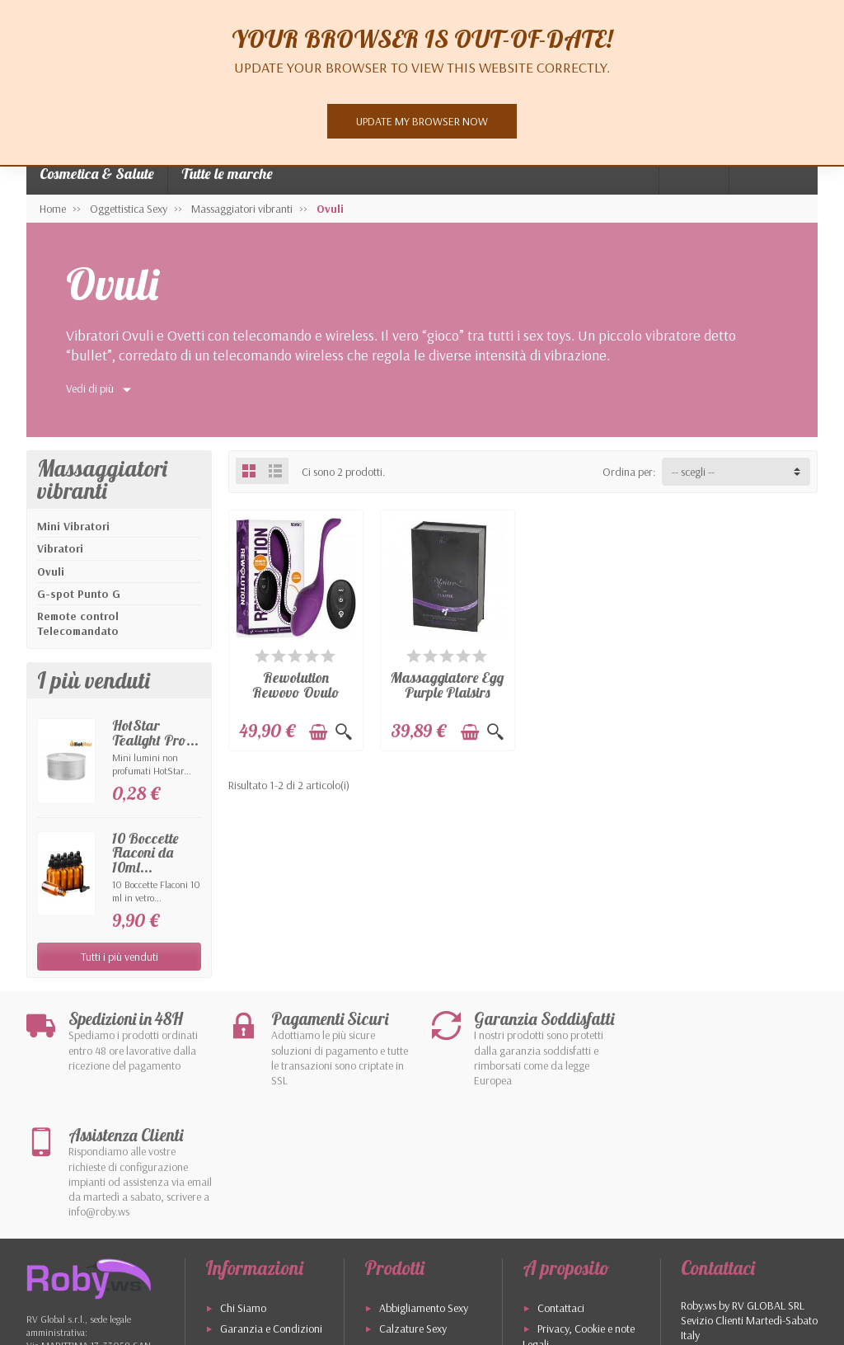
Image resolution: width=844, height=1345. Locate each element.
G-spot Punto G (78, 593)
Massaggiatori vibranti (102, 479)
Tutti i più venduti (119, 956)
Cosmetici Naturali (420, 1254)
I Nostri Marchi (412, 1274)
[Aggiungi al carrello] (318, 732)
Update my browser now (422, 121)
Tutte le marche (227, 173)
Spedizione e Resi (259, 1233)
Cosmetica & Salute (97, 173)
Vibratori (60, 548)
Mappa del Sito (571, 1248)
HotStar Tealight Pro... (155, 732)
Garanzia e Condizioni (271, 1212)
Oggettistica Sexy (418, 1233)
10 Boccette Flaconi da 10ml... (145, 852)
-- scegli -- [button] (693, 471)
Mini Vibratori (73, 526)
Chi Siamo (243, 1191)
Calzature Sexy (413, 1212)
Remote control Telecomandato (78, 623)
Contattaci (560, 1191)
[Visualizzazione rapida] (344, 732)
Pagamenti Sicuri (258, 1254)
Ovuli (50, 571)
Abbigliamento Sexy (423, 1191)
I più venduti (565, 1269)
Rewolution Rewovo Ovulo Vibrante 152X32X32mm (295, 699)
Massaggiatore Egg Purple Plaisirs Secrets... (447, 691)
